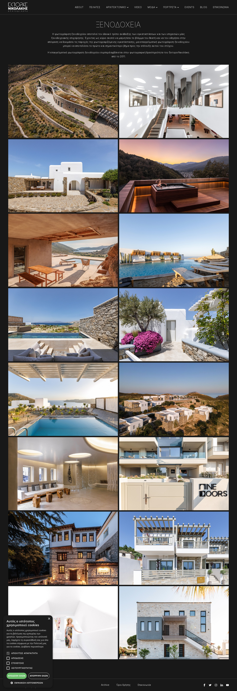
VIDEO (138, 7)
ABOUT (79, 7)
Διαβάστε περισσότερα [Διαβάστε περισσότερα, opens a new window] (32, 646)
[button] (28, 682)
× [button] (49, 619)
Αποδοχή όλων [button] (16, 675)
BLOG (203, 7)
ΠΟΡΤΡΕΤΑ (169, 7)
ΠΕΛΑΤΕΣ (94, 7)
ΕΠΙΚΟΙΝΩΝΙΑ (221, 7)
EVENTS (189, 7)
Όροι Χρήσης (124, 684)
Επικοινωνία (144, 684)
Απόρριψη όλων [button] (39, 675)
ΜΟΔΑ (151, 7)
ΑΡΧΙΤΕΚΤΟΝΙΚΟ (116, 7)
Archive (105, 684)
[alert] (28, 651)
